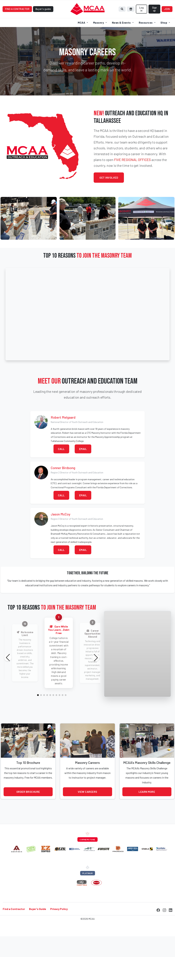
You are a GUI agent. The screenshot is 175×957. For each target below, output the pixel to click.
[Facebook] (158, 926)
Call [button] (61, 465)
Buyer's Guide (37, 925)
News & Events (121, 39)
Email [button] (83, 465)
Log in (141, 26)
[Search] (122, 25)
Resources (146, 39)
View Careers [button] (87, 808)
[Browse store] (130, 25)
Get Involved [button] (108, 194)
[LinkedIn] (170, 926)
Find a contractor (17, 25)
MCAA (81, 39)
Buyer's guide (43, 25)
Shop (163, 39)
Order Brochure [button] (28, 808)
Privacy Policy (59, 925)
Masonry (98, 39)
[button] (38, 712)
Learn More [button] (147, 808)
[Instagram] (164, 926)
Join (167, 25)
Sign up (154, 26)
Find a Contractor (14, 925)
